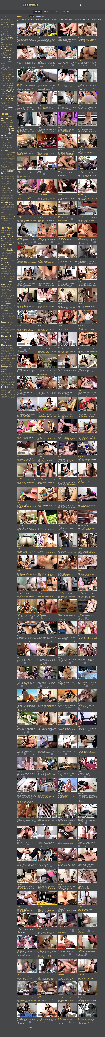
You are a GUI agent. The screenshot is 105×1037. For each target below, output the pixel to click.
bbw (7, 124)
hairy (14, 169)
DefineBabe (4, 33)
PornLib (3, 80)
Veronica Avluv (5, 396)
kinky (8, 180)
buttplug (84, 41)
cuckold (3, 147)
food (44, 686)
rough (8, 207)
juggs (5, 180)
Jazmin (3, 303)
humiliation (60, 154)
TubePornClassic (5, 95)
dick (7, 154)
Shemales (66, 11)
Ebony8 (9, 35)
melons (9, 190)
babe (3, 124)
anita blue (22, 684)
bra (33, 262)
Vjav (14, 100)
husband (9, 176)
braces (66, 352)
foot (52, 19)
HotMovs (11, 52)
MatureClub (5, 65)
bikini (62, 153)
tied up (88, 439)
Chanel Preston (6, 275)
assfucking (10, 122)
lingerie (3, 185)
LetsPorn (9, 62)
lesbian (3, 183)
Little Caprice (8, 327)
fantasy (3, 162)
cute (9, 152)
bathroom (66, 240)
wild (9, 223)
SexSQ (3, 87)
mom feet (32, 21)
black (2, 133)
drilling (92, 1000)
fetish (12, 164)
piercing (3, 200)
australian (80, 396)
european (4, 159)
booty (3, 137)
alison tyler (42, 65)
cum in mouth (61, 265)
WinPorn (4, 104)
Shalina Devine (6, 376)
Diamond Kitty (9, 287)
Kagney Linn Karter (6, 312)
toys (5, 220)
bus (50, 108)
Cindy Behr (4, 282)
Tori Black (9, 390)
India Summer (10, 297)
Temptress (4, 389)
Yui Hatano (4, 399)
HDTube (10, 48)
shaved (9, 209)
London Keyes (5, 329)
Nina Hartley (10, 348)
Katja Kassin (4, 315)
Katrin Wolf (11, 315)
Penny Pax (9, 351)
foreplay (92, 663)
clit (22, 44)
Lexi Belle (3, 324)
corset (31, 639)
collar (21, 1001)
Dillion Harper (5, 289)
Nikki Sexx (3, 348)
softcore (92, 131)
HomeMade (4, 52)
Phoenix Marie (6, 353)
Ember (9, 290)
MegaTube (4, 69)
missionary (4, 192)
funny (12, 166)
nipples (8, 195)
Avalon (3, 262)
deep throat (43, 41)
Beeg (8, 29)
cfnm (59, 308)
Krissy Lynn (5, 318)
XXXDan (9, 107)
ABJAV (3, 22)
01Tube (3, 19)
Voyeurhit (3, 102)
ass (11, 121)
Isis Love (3, 298)
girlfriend (3, 169)
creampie (10, 145)
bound (86, 242)
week (42, 16)
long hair (8, 185)
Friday (10, 293)
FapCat (9, 37)
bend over (39, 933)
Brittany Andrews (5, 270)
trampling (60, 43)
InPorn (9, 54)
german (9, 167)
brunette (8, 139)
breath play (30, 1000)
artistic (82, 661)
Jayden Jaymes (9, 301)
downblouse (80, 663)
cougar (9, 144)
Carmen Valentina (6, 273)
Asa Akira (9, 253)
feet (9, 162)
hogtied (85, 221)
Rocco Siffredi (9, 360)
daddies (29, 618)
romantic (3, 207)
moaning (11, 192)
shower (42, 732)
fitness (23, 866)
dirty (59, 532)
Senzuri (3, 85)
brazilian (66, 439)
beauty (3, 126)
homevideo (4, 175)
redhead (3, 206)
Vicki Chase (10, 397)
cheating (7, 141)
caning (62, 707)
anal (3, 121)
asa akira (63, 618)
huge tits (3, 176)
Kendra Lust (5, 316)
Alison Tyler (4, 240)
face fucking (10, 159)
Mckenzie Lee (4, 334)
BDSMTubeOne (10, 27)
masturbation (6, 188)
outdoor (6, 198)
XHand (14, 104)
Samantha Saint (10, 364)
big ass (9, 126)
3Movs (9, 19)
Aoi (9, 252)
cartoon (47, 999)
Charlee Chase (11, 276)
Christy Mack (10, 280)
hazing (42, 868)
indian (13, 176)
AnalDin (3, 26)
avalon (41, 844)
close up (3, 142)
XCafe (9, 104)
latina (8, 181)
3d (40, 999)
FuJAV (11, 41)
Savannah (5, 372)
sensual (92, 481)
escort (43, 553)
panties (11, 198)
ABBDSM (4, 21)
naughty (3, 195)
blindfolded (49, 933)
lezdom (39, 707)
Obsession (4, 350)
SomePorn (4, 89)
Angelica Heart (10, 246)
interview (47, 174)
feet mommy (64, 19)
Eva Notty (7, 292)
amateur (4, 119)
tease (52, 663)
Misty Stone (8, 337)
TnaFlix (9, 91)
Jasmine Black (10, 298)
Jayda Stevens (5, 300)
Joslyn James (8, 308)
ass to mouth (72, 130)
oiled (2, 197)
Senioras (11, 83)
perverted (64, 709)
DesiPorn (12, 33)
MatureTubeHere (6, 67)
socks (89, 19)
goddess (19, 396)
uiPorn (7, 96)
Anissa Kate (10, 250)
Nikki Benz (10, 347)
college (8, 142)
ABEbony (10, 21)
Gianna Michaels (5, 295)
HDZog (3, 50)
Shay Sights (8, 378)
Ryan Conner (4, 362)
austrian (87, 775)
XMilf (6, 105)
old (5, 197)
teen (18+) (80, 439)
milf (12, 190)
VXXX (8, 102)
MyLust (3, 71)
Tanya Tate (11, 387)
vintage (3, 222)
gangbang (3, 167)
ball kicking (53, 639)
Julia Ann (4, 310)
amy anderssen (64, 978)
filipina (90, 285)
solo (2, 212)
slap (64, 777)
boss (31, 43)
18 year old (4, 116)
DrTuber (4, 35)
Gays (56, 11)
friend (9, 166)
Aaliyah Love (5, 231)
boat (22, 710)
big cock (11, 129)
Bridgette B (9, 266)
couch (62, 174)
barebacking (84, 329)
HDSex (4, 48)
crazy (18, 932)
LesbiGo (3, 61)
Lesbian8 (10, 60)
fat (6, 162)
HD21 (8, 46)
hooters (11, 175)
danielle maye (50, 616)
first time (49, 706)
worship (23, 221)
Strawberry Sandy (9, 382)
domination (12, 156)
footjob (33, 19)
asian (7, 121)
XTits (3, 107)
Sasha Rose (11, 369)
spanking (7, 212)
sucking (3, 216)
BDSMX (3, 29)
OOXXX (10, 73)
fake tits (13, 161)
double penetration (6, 158)
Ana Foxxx (4, 244)
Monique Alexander (6, 341)
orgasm (12, 197)
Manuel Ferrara (7, 332)
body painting (20, 802)
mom (3, 194)
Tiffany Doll (4, 390)
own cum (68, 532)
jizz (2, 180)
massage (3, 186)
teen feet (94, 19)
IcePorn (3, 54)
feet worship (39, 19)
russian (12, 207)
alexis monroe (23, 661)
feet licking (77, 19)
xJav (2, 105)
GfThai (9, 43)
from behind (20, 823)
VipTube (3, 100)
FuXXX (4, 43)
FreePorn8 (5, 41)
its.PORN (4, 56)
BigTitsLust (5, 31)
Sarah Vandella (5, 369)
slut (6, 211)
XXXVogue (5, 109)
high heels (6, 173)
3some (9, 117)
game (29, 777)
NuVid (8, 71)
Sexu (8, 87)
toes (83, 932)
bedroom (21, 955)
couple (13, 144)
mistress (48, 89)
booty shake (8, 137)
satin (47, 889)
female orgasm (61, 66)
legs (12, 181)
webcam (8, 222)
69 (61, 684)
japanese (11, 178)
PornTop (3, 82)
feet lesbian (47, 19)
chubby (12, 141)
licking (9, 183)
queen (42, 221)
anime (43, 999)
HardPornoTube (6, 45)
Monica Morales (6, 339)
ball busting (43, 108)
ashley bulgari (43, 616)
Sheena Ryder (5, 379)
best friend (46, 956)
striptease (10, 214)
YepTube (13, 109)
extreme (28, 373)
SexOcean (10, 85)
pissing (7, 200)
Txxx (12, 95)
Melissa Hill (6, 336)
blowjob (4, 135)
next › (30, 1027)
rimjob (12, 206)
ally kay (62, 416)
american (11, 119)
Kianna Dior (12, 316)
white (2, 223)
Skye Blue (7, 381)
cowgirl (3, 145)
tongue (79, 754)
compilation (4, 144)
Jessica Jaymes (10, 305)
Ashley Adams (5, 255)
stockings (4, 214)
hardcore (11, 171)
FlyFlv (12, 39)
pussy (7, 204)
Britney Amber (6, 268)
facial (9, 161)
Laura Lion (5, 322)
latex (18, 351)
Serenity (3, 374)
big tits (12, 131)
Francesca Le (4, 293)
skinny (3, 211)
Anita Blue (4, 252)
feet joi (99, 19)
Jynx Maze (11, 310)
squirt (11, 212)
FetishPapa (5, 39)
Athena (4, 258)
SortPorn (11, 89)
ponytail (28, 438)
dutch (24, 460)
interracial (4, 178)
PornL (8, 78)
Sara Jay (4, 366)
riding (8, 206)
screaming (3, 209)
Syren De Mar (6, 385)
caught (86, 866)
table (53, 174)
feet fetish (26, 21)
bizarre (33, 371)
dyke (29, 330)
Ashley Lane (7, 256)
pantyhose (22, 307)
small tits (11, 211)
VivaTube (10, 100)
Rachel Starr (9, 355)
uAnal (2, 96)
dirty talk (68, 219)
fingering (4, 166)
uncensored (10, 220)
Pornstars (47, 11)
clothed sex (60, 553)
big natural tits (4, 131)
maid (62, 220)
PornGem (4, 76)
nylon (95, 263)
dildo (11, 154)
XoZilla (10, 105)
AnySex (3, 27)
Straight (37, 11)
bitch (59, 686)
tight (11, 218)
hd (2, 173)
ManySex (4, 64)
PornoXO (10, 80)
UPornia (12, 96)
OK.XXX (4, 73)
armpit (92, 394)
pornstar (4, 202)
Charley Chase (5, 278)
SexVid (12, 87)
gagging (53, 41)
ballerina (53, 153)
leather (47, 352)
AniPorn (9, 26)
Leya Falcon (9, 325)
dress (69, 329)
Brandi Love (5, 265)
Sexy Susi (8, 374)
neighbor (64, 797)
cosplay (39, 330)
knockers (3, 181)
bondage (11, 135)
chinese (70, 240)
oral (8, 197)
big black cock (69, 351)
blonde (8, 133)
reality (12, 204)
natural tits (8, 194)
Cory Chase (6, 283)
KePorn (3, 60)
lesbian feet (57, 19)
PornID (3, 78)
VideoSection (7, 99)
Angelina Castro (5, 248)
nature (13, 194)
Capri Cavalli (8, 271)
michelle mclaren (24, 846)
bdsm (10, 124)
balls (67, 307)
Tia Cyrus (11, 389)
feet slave (84, 19)
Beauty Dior (10, 262)
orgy (2, 198)
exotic (46, 553)
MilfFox (11, 69)
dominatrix (65, 286)
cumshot (4, 151)
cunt (2, 152)
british (2, 139)
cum (7, 147)
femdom (8, 164)
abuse (41, 373)
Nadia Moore (5, 344)
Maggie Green (7, 330)
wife (6, 223)
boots (72, 552)
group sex (9, 169)
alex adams (63, 438)
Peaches (3, 351)
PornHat (11, 76)
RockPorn (4, 83)
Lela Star (13, 322)
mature (3, 190)
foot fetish (19, 21)
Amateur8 (11, 24)
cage (65, 775)
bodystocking (64, 131)
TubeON (4, 93)
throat (8, 218)
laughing (45, 755)
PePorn (3, 74)
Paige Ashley (10, 350)
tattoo (8, 216)
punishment (70, 154)
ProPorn (9, 82)
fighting (73, 153)
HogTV (8, 50)
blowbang (83, 529)
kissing (13, 180)
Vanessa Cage (10, 394)
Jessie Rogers (4, 307)
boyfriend (71, 416)
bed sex (22, 262)
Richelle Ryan (5, 358)
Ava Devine (11, 260)
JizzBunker (6, 58)
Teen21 (3, 91)
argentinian (27, 709)
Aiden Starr (8, 232)
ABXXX (4, 24)
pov (10, 202)
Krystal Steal (8, 320)
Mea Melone (12, 334)
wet (12, 222)
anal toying (30, 66)
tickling (71, 86)
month (37, 16)
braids (33, 978)
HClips (3, 46)
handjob (4, 171)
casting (3, 141)
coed (65, 553)
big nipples (43, 394)
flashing (88, 663)
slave (89, 460)
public (3, 204)
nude (11, 195)
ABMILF (8, 22)
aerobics (22, 865)
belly (83, 801)
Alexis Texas (10, 239)
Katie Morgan (9, 313)
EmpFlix (3, 37)
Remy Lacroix (7, 356)
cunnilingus (11, 151)
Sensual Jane (9, 373)
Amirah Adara (9, 242)
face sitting (4, 161)
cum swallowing (9, 149)
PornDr (8, 74)
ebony (14, 158)
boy (33, 43)
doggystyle (5, 156)
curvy (5, 152)
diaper (27, 242)
